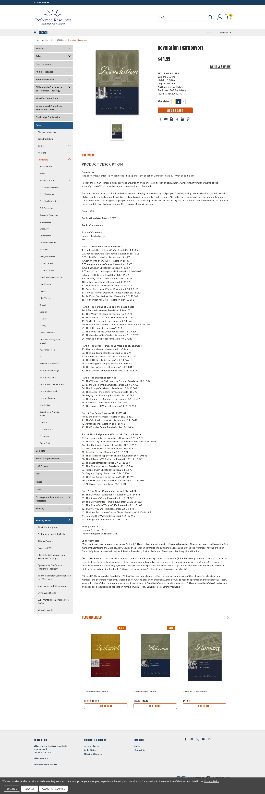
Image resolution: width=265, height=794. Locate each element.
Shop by (40, 508)
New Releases (43, 64)
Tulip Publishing (45, 139)
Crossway (44, 228)
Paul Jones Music (47, 349)
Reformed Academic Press (52, 384)
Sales (38, 56)
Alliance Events (45, 541)
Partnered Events (45, 79)
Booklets (40, 450)
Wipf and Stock (46, 429)
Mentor (43, 318)
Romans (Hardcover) (195, 691)
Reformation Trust (48, 377)
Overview (88, 155)
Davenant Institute (48, 242)
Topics (41, 145)
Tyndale (43, 422)
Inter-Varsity (45, 298)
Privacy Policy (211, 781)
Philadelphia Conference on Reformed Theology (49, 89)
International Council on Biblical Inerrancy (49, 108)
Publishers (43, 159)
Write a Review (220, 66)
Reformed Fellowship (49, 391)
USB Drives (42, 466)
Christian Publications (49, 201)
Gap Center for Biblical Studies (53, 586)
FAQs (210, 32)
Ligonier (43, 312)
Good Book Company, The (51, 277)
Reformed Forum (47, 398)
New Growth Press (48, 332)
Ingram (43, 291)
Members (41, 48)
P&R (41, 356)
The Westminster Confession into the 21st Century (54, 577)
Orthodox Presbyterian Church (50, 341)
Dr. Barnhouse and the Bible (51, 534)
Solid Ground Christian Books (50, 414)
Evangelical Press (47, 256)
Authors (42, 152)
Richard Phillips (57, 40)
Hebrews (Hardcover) (146, 691)
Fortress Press (46, 263)
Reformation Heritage (49, 370)
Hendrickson (45, 284)
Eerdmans (44, 249)
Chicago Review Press (49, 187)
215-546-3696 (41, 2)
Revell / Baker (46, 405)
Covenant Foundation (49, 215)
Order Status (90, 750)
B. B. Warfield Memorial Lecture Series (53, 601)
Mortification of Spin (47, 98)
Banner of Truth (47, 180)
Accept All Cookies (53, 788)
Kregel (43, 305)
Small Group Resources (48, 458)
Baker (42, 173)
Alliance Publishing (47, 132)
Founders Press (47, 270)
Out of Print (45, 443)
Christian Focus (47, 194)
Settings (12, 788)
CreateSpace (45, 222)
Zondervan (45, 436)
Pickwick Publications (49, 363)
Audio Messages (44, 71)
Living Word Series (47, 592)
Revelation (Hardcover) (77, 40)
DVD (38, 474)
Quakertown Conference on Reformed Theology (51, 567)
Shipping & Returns (93, 754)
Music (39, 481)
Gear (38, 489)
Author (45, 40)
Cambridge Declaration (48, 117)
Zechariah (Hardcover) (97, 691)
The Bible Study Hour (48, 527)
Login (86, 746)
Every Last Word (46, 548)
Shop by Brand (43, 520)
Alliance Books (46, 166)
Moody (43, 325)
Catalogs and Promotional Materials (49, 499)
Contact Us (225, 32)
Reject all (29, 788)
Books (39, 125)
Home (36, 40)
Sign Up (95, 746)
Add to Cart (106, 706)
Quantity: (163, 100)
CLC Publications (47, 208)
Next (228, 617)
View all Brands (45, 610)
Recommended (92, 617)
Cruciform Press (47, 235)
